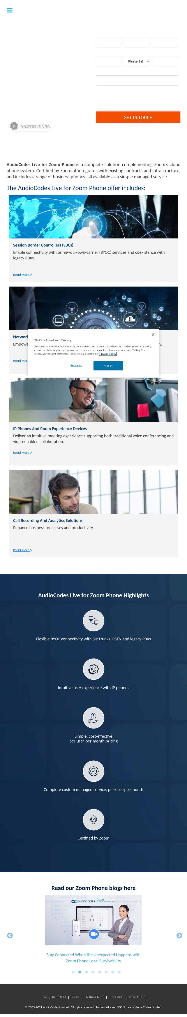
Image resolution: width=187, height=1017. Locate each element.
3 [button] (87, 974)
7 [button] (114, 974)
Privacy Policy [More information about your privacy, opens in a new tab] (108, 353)
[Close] (153, 334)
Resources (116, 999)
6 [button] (107, 974)
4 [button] (94, 974)
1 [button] (74, 974)
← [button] (9, 936)
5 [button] (101, 974)
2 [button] (81, 974)
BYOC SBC (59, 999)
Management (95, 999)
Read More (22, 275)
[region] (93, 353)
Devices (76, 999)
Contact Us (137, 999)
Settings (76, 365)
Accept (108, 365)
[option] (93, 933)
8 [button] (120, 974)
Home (44, 999)
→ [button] (178, 936)
